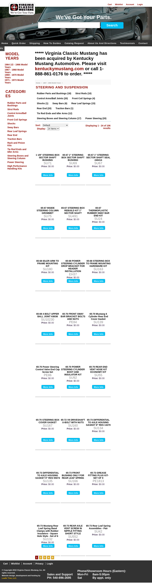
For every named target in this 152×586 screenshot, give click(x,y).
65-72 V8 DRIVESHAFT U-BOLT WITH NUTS (73, 421)
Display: (41, 128)
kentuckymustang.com (59, 68)
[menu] (17, 73)
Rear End (12, 135)
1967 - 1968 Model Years (52, 83)
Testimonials (127, 43)
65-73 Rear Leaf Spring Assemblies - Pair (98, 527)
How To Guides (52, 43)
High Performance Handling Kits (17, 167)
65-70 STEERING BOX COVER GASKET (47, 421)
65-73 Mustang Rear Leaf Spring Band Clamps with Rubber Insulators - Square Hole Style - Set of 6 (47, 530)
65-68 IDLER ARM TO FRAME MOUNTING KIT (47, 263)
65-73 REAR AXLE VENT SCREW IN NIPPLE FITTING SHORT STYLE (73, 529)
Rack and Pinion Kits (16, 144)
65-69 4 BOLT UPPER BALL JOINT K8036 (47, 315)
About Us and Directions (102, 43)
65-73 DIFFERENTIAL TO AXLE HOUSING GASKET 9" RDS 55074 (47, 475)
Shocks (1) (42, 103)
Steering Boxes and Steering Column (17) (59, 118)
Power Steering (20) (95, 118)
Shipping (34, 43)
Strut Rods (13, 109)
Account (130, 4)
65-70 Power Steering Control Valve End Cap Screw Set (48, 369)
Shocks (11, 123)
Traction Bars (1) (64, 108)
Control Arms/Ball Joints (17, 114)
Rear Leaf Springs (17, 131)
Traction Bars (14, 139)
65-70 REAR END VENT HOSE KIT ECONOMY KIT (98, 369)
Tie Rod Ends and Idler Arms (16, 150)
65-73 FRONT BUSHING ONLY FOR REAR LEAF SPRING (73, 475)
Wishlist (119, 4)
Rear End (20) (44, 108)
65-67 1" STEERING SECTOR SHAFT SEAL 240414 (98, 157)
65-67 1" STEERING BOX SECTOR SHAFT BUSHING (72, 157)
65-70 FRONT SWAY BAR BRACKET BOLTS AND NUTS (73, 316)
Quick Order (19, 43)
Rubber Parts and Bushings (16, 104)
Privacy (39, 563)
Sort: (38, 125)
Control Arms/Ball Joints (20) (52, 98)
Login (140, 4)
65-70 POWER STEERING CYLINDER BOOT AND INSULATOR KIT (73, 371)
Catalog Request (74, 43)
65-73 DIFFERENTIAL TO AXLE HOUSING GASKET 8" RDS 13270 (98, 422)
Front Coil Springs (17, 119)
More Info (48, 175)
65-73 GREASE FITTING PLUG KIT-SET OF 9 (98, 475)
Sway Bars (13, 127)
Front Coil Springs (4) (83, 98)
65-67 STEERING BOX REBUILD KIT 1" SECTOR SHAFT (73, 210)
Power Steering (15, 162)
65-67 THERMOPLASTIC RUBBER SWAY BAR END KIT (98, 212)
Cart (110, 4)
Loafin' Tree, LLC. (9, 578)
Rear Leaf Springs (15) (83, 103)
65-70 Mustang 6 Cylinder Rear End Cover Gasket (98, 316)
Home (4, 43)
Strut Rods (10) (83, 93)
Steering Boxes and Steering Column (17, 157)
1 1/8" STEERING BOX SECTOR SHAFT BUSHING (47, 157)
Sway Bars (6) (59, 103)
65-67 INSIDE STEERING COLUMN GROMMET (48, 210)
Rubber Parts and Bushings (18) (54, 93)
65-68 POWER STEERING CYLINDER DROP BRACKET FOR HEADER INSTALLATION (73, 266)
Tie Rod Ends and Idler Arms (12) (54, 113)
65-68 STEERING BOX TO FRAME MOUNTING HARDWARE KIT (98, 263)
